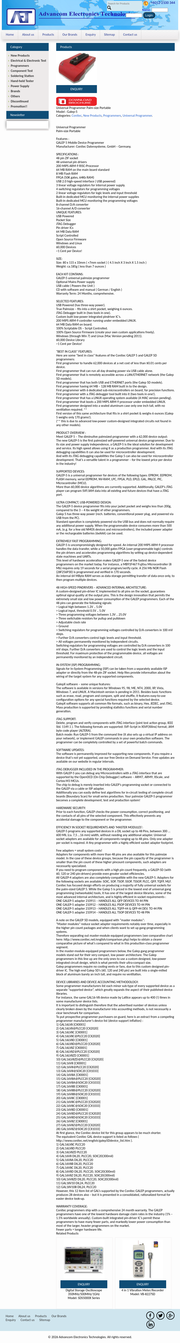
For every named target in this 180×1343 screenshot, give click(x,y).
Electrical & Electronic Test (28, 60)
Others (15, 96)
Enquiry (91, 34)
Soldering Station (22, 76)
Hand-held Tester (22, 81)
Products (48, 34)
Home (10, 34)
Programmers (112, 115)
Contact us (130, 34)
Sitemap (109, 34)
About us (28, 34)
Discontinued (20, 101)
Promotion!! (19, 106)
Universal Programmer (137, 115)
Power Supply (20, 86)
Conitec (77, 115)
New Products (92, 115)
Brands (15, 91)
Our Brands (69, 34)
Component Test (22, 71)
